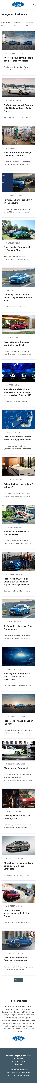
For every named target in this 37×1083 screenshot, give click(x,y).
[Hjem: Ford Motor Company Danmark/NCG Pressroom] (18, 4)
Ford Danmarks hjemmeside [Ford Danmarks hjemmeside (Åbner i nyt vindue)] (18, 1070)
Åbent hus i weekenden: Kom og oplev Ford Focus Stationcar (18, 866)
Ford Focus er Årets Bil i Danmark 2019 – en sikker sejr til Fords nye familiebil (17, 582)
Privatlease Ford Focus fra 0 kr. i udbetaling (18, 201)
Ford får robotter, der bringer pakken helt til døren (18, 154)
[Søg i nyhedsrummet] (34, 4)
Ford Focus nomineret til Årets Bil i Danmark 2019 (16, 959)
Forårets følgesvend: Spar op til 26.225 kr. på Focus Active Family (18, 108)
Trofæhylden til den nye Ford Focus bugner (18, 627)
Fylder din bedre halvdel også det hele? (18, 485)
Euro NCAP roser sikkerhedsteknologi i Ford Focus (17, 913)
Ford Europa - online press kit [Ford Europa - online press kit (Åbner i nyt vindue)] (18, 1075)
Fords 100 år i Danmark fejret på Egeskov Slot (18, 248)
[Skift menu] (3, 4)
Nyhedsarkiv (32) (5, 23)
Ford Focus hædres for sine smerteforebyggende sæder (17, 438)
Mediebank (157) (17, 23)
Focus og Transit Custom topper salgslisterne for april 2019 (18, 297)
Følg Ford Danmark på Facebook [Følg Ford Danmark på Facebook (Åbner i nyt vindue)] (18, 1072)
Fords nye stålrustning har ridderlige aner (17, 817)
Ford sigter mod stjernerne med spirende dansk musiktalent (17, 676)
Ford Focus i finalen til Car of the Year (18, 722)
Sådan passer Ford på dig (16, 768)
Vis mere (18, 980)
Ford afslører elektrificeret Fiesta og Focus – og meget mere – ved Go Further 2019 (17, 392)
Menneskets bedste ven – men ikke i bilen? (16, 533)
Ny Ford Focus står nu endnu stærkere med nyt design (18, 59)
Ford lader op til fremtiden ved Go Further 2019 (17, 343)
